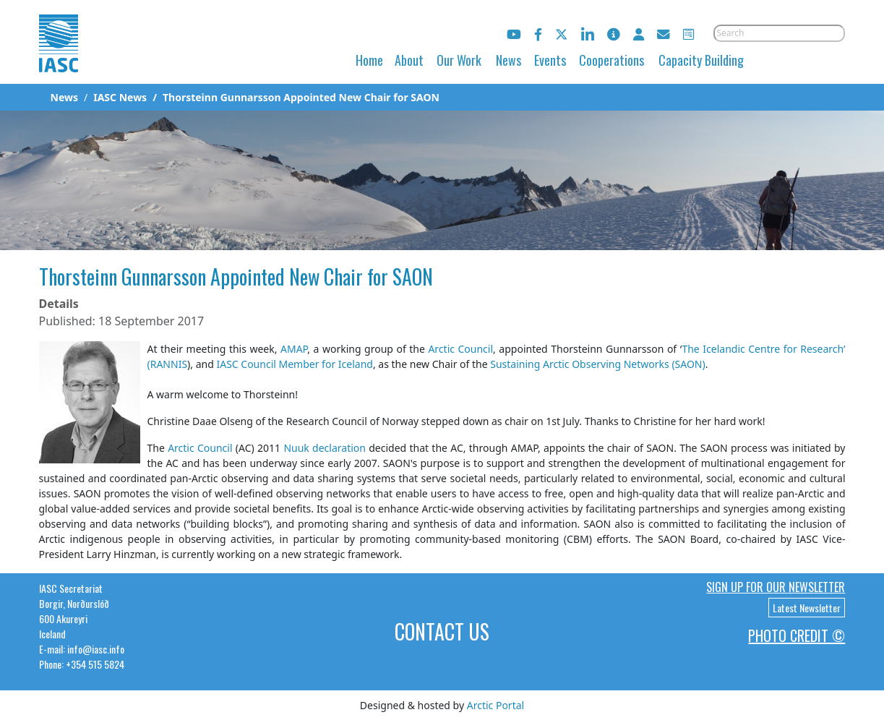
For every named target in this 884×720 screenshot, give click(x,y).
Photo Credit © (796, 635)
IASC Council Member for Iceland (293, 364)
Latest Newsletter (807, 607)
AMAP (293, 349)
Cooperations (611, 60)
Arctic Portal (495, 705)
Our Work (459, 60)
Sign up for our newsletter (775, 587)
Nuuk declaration (324, 448)
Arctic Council (460, 349)
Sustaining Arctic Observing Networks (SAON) (597, 364)
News (508, 60)
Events (550, 60)
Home (369, 60)
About (409, 60)
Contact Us (442, 631)
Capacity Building (701, 60)
